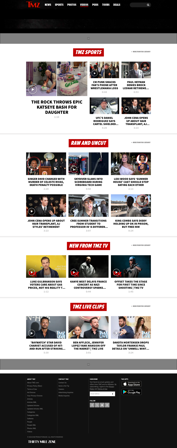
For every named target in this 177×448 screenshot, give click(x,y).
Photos (69, 24)
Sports (49, 24)
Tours (123, 24)
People (29, 422)
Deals (141, 24)
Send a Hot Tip (64, 386)
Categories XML (33, 415)
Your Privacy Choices (34, 396)
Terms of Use (32, 389)
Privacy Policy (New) (34, 386)
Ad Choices (31, 392)
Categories (31, 412)
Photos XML (31, 428)
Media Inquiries (64, 396)
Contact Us (63, 383)
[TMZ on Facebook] (28, 4)
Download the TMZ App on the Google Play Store (132, 392)
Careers (61, 389)
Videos (89, 24)
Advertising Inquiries (66, 392)
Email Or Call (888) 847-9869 (52, 14)
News (31, 24)
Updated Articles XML (35, 409)
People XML (31, 425)
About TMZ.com (33, 383)
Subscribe (112, 394)
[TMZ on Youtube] (35, 4)
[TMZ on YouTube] (102, 405)
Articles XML (31, 402)
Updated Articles (33, 405)
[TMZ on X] (31, 4)
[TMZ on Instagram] (40, 4)
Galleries (30, 419)
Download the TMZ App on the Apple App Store (132, 384)
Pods (106, 24)
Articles (30, 399)
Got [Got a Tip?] (33, 14)
